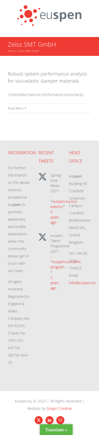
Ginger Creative (59, 408)
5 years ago (54, 217)
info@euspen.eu (82, 282)
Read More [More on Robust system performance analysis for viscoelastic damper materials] (15, 108)
